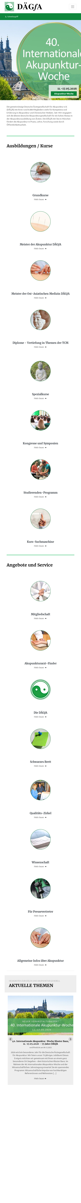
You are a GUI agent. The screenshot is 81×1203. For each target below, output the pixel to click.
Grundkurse (40, 195)
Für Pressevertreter (40, 911)
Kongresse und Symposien (40, 443)
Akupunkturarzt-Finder (41, 663)
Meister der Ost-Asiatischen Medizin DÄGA (40, 293)
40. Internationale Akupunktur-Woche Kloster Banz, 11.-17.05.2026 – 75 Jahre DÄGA (40, 1042)
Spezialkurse (40, 394)
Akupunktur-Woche (63, 93)
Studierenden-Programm (40, 492)
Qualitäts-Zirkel (40, 813)
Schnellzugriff (11, 16)
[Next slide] (70, 1039)
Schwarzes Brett (40, 761)
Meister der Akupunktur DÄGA (40, 244)
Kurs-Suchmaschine (40, 541)
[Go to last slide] (11, 1039)
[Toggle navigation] (72, 6)
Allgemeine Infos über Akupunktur (40, 960)
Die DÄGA (40, 712)
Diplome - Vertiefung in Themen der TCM (40, 342)
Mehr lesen (40, 199)
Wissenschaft (40, 862)
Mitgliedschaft (40, 614)
